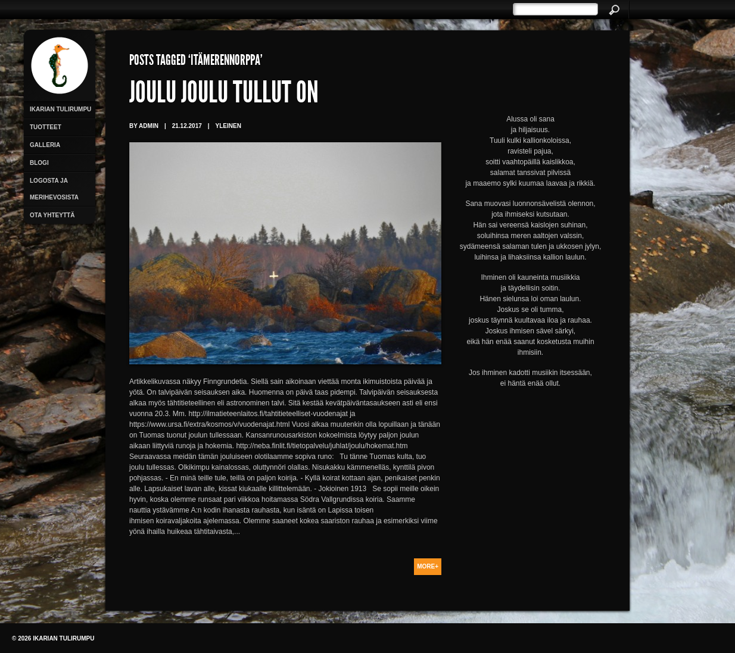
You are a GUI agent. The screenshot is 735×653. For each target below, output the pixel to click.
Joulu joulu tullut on (224, 95)
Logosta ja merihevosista (54, 189)
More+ (427, 566)
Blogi (39, 163)
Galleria (45, 145)
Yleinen (228, 126)
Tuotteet (45, 127)
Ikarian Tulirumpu (60, 109)
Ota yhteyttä (52, 215)
